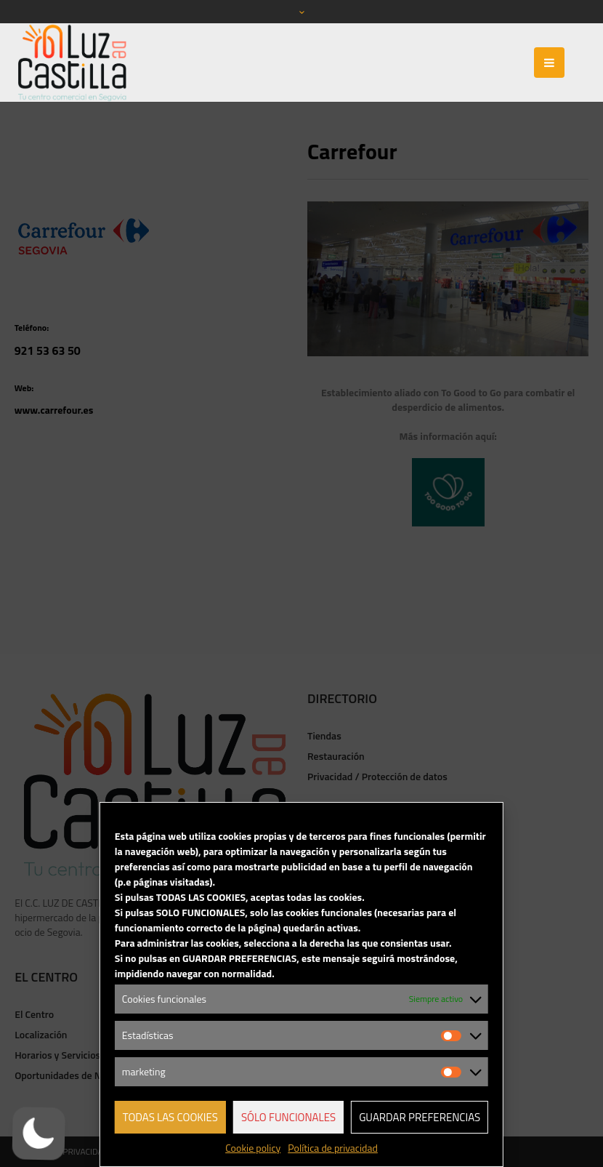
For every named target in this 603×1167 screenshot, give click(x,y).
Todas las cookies (170, 1117)
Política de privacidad (333, 1148)
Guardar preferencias (419, 1117)
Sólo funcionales (288, 1117)
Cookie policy (252, 1148)
